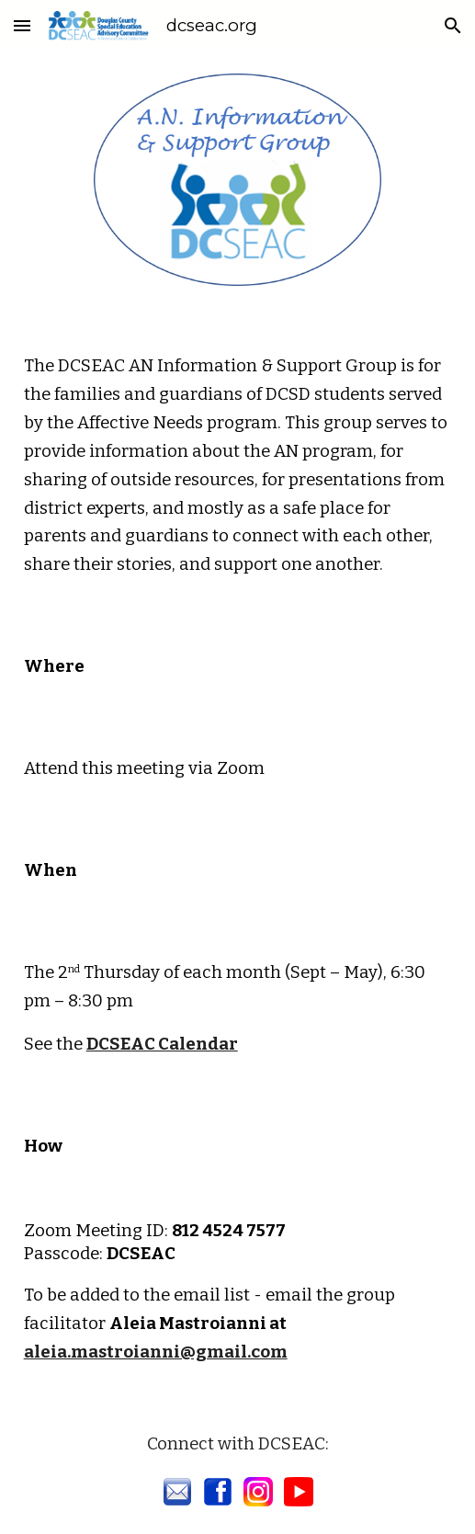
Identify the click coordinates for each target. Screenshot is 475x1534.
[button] (22, 25)
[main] (238, 458)
